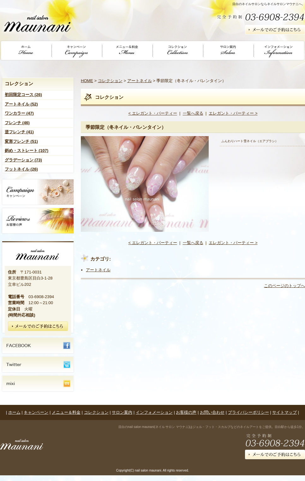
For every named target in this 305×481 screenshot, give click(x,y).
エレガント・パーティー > (233, 113)
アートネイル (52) (21, 104)
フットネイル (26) (21, 169)
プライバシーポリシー (248, 412)
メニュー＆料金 (66, 412)
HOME (87, 80)
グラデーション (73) (23, 160)
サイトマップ (284, 412)
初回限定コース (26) (23, 94)
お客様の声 (186, 412)
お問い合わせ (212, 412)
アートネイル (139, 80)
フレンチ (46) (17, 122)
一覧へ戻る (193, 113)
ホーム (14, 412)
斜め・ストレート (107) (26, 150)
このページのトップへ (284, 285)
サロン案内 (122, 412)
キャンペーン (36, 412)
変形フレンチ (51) (21, 141)
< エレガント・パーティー (152, 113)
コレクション (110, 80)
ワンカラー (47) (19, 113)
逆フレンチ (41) (19, 131)
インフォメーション (154, 412)
